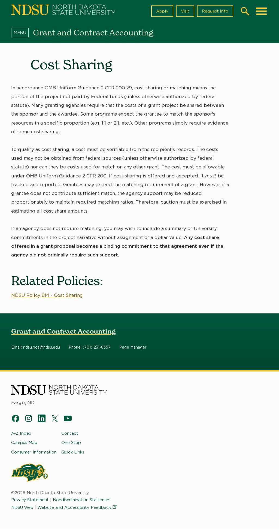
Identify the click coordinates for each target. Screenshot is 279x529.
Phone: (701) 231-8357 (90, 347)
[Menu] (22, 32)
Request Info (215, 11)
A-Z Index (21, 433)
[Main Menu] (261, 11)
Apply (162, 11)
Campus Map (24, 442)
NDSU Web (22, 507)
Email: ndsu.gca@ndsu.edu (35, 347)
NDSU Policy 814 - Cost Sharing (47, 295)
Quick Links (72, 451)
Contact (69, 433)
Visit (185, 11)
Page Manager (132, 347)
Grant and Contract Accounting (63, 331)
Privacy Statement (30, 499)
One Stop (71, 442)
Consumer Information (34, 451)
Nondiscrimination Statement (82, 499)
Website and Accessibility (78, 507)
